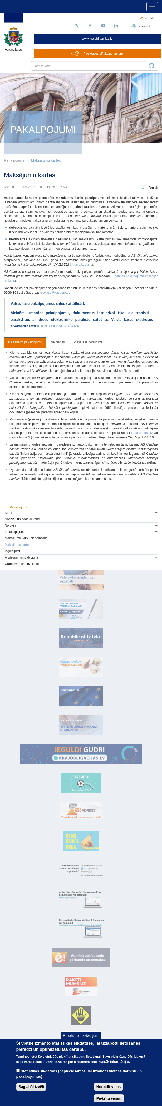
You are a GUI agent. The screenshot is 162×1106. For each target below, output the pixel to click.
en (152, 17)
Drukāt (153, 188)
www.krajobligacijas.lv (97, 38)
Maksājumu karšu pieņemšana (26, 538)
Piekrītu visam (108, 1099)
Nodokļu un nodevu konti (22, 519)
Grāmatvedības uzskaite (22, 564)
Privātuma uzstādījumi (81, 1036)
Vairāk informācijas (114, 1062)
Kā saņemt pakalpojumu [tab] (25, 342)
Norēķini (10, 525)
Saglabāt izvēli (31, 1087)
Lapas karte (144, 26)
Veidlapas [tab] (58, 342)
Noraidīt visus (108, 1087)
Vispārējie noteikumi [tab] (88, 342)
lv (141, 17)
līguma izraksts (81, 264)
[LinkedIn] (116, 26)
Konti (8, 513)
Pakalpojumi (18, 507)
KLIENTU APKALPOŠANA (58, 326)
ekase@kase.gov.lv (56, 292)
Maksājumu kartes (46, 160)
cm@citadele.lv (142, 433)
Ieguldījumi (12, 551)
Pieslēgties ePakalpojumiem (103, 53)
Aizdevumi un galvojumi (21, 557)
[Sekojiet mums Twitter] (77, 26)
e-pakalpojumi (14, 532)
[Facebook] (90, 26)
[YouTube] (103, 26)
